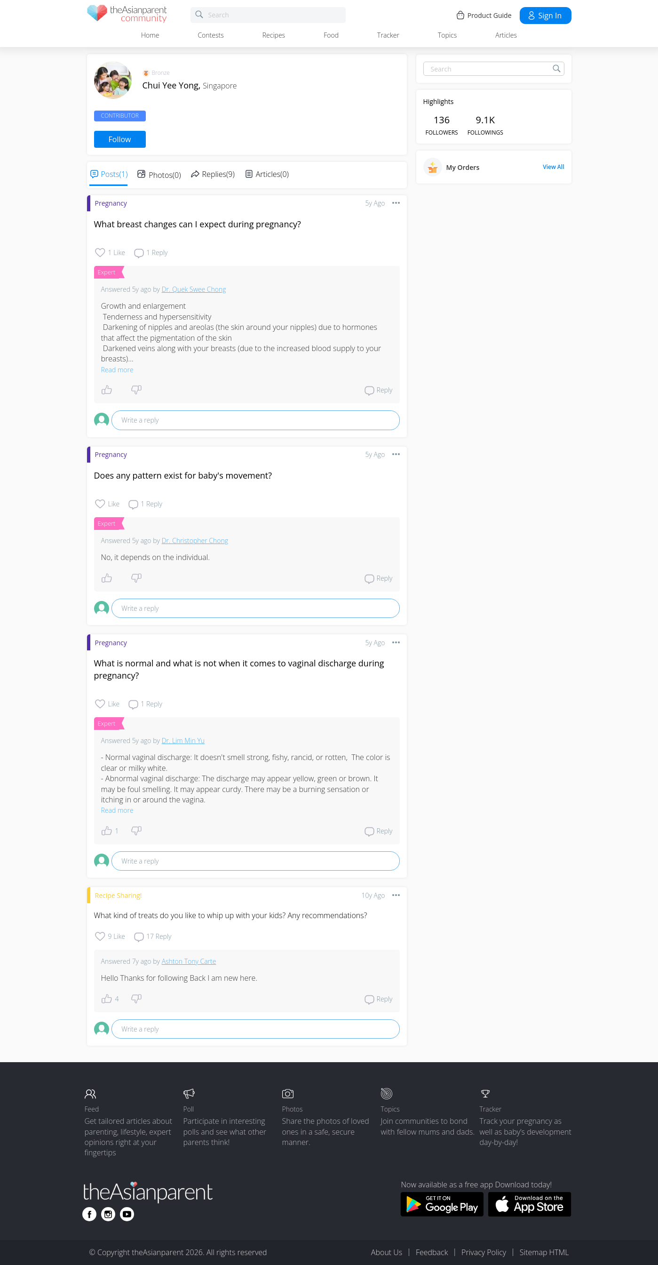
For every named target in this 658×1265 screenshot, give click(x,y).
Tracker (388, 35)
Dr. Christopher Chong (195, 540)
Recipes (273, 35)
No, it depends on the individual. (155, 557)
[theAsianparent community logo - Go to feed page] (127, 15)
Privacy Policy (483, 1252)
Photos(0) (165, 175)
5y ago (375, 203)
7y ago (141, 961)
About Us (386, 1252)
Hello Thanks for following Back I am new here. (179, 978)
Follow (120, 139)
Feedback (432, 1252)
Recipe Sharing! (118, 895)
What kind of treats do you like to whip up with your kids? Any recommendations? (230, 915)
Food (331, 35)
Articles (506, 35)
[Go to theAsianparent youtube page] (127, 1214)
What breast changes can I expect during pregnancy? (197, 224)
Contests (210, 35)
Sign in (544, 15)
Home (150, 35)
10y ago (373, 895)
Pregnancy (111, 203)
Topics (447, 35)
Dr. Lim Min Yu (183, 740)
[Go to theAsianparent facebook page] (89, 1214)
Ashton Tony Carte (189, 961)
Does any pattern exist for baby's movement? (183, 475)
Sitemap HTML (544, 1252)
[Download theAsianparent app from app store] (529, 1214)
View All (553, 167)
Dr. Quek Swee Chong (194, 289)
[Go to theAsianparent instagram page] (108, 1214)
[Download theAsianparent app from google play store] (442, 1214)
